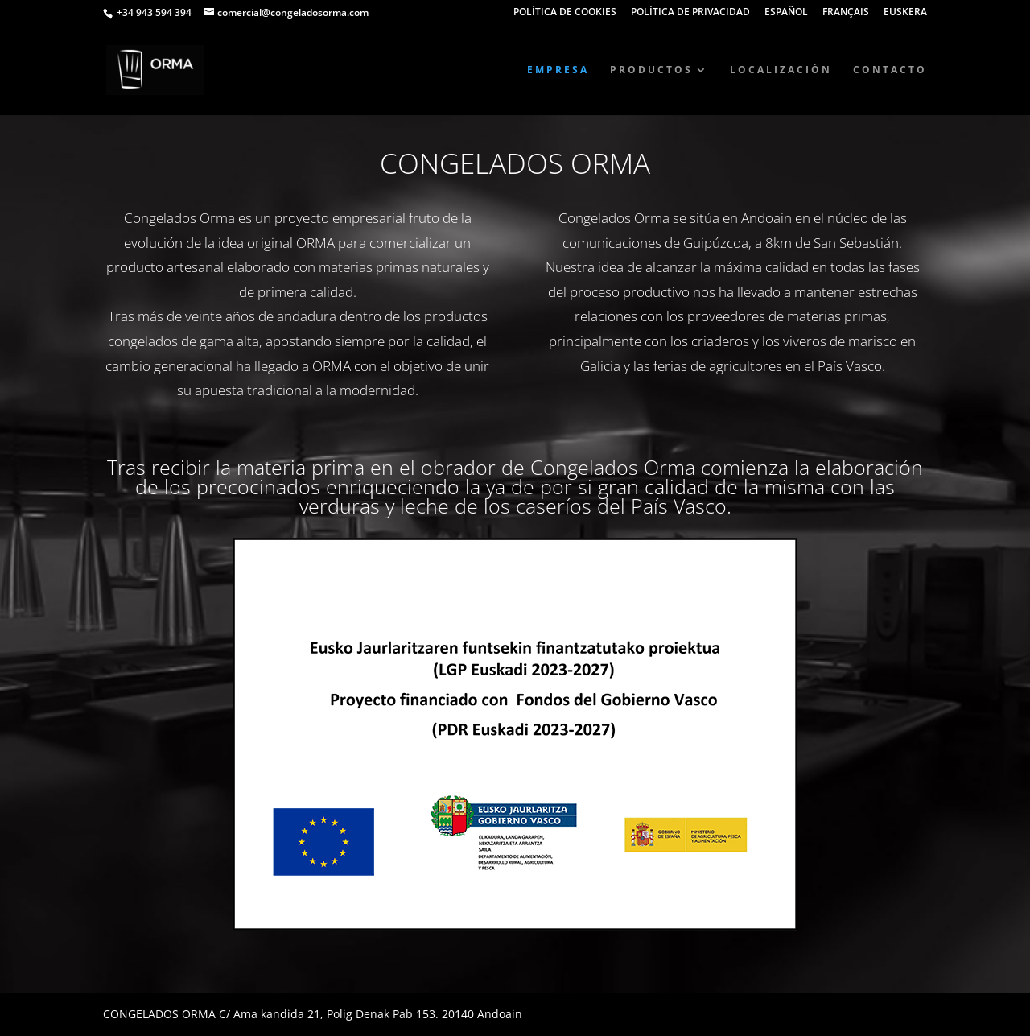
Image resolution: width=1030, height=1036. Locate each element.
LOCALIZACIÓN (781, 70)
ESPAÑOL (786, 13)
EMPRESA (558, 70)
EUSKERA (905, 13)
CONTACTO (890, 70)
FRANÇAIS (845, 13)
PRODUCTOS (651, 70)
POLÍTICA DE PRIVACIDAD (690, 13)
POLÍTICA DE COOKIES (564, 13)
